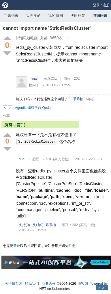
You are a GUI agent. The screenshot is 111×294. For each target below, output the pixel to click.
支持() (24, 225)
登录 (96, 5)
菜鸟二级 (51, 79)
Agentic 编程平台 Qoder (33, 108)
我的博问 (55, 16)
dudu (23, 159)
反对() (38, 225)
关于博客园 (13, 284)
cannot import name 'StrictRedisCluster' (47, 28)
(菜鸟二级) (87, 225)
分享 (6, 116)
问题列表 (11, 16)
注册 (106, 5)
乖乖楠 (78, 99)
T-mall (33, 79)
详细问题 (100, 16)
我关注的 (33, 16)
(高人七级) (61, 159)
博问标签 (77, 16)
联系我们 (32, 284)
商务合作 (49, 284)
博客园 (83, 284)
